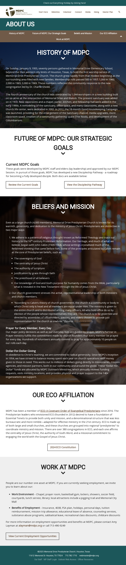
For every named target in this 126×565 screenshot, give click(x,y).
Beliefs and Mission (83, 33)
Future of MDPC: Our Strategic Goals (49, 33)
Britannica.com (83, 321)
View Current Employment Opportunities (32, 536)
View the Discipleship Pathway (84, 184)
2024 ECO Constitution (63, 447)
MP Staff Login (50, 559)
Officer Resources (85, 559)
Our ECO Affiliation (108, 33)
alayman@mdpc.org (30, 525)
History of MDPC (16, 33)
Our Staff (38, 559)
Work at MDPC (63, 39)
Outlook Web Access (67, 559)
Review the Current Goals (23, 184)
